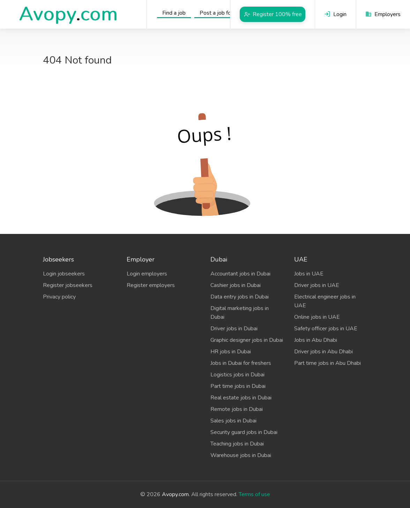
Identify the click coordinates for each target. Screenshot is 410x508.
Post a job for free (222, 13)
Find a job (174, 13)
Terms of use (254, 494)
